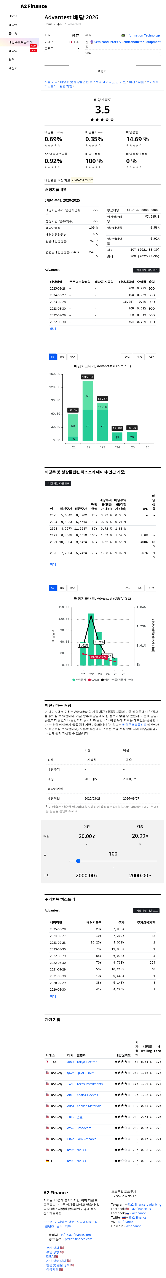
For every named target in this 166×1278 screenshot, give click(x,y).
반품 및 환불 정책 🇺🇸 (60, 1265)
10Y (62, 357)
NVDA (71, 1150)
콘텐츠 (49, 1226)
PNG (138, 357)
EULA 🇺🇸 (52, 1256)
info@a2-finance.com (76, 1235)
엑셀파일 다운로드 (146, 270)
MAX (72, 357)
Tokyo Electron (87, 1062)
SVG (126, 357)
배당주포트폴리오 (134, 724)
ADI (70, 1095)
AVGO (71, 1128)
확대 (53, 329)
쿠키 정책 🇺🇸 (55, 1248)
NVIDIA (82, 1150)
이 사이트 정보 (64, 1222)
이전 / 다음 (136, 82)
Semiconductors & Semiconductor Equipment (127, 42)
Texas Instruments (90, 1084)
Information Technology (143, 35)
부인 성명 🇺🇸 (55, 1252)
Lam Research (87, 1139)
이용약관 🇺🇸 (54, 1269)
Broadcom (84, 1128)
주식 (60, 24)
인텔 (80, 1117)
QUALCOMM (85, 1073)
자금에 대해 (85, 1222)
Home (49, 24)
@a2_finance (137, 1217)
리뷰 (68, 1226)
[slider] (78, 861)
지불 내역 (51, 82)
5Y (52, 357)
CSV (151, 357)
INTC (71, 1117)
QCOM (71, 1073)
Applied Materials (89, 1106)
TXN (70, 1084)
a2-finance (133, 1226)
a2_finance (125, 1222)
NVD (70, 1161)
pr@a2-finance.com (78, 1239)
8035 (71, 1062)
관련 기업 (65, 86)
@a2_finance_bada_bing (144, 1204)
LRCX (71, 1139)
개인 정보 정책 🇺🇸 (58, 1261)
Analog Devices (87, 1095)
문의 (59, 1226)
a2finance (139, 1213)
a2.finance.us (141, 1209)
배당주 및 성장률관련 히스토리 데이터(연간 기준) (93, 82)
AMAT (71, 1106)
